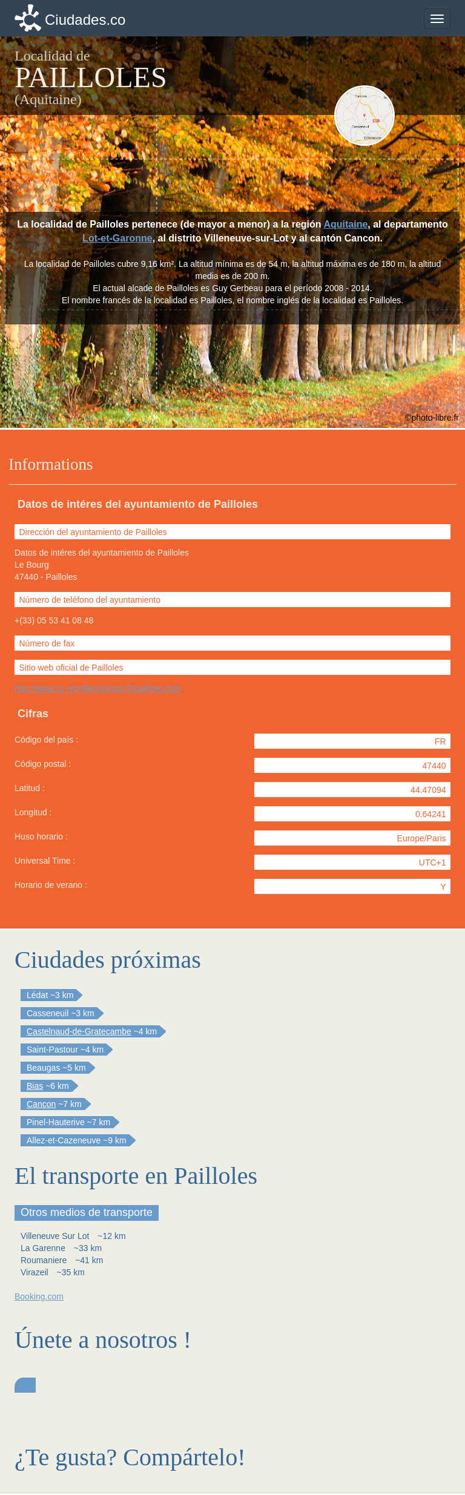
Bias (35, 1086)
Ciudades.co (85, 20)
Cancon (41, 1104)
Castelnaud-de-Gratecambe (79, 1031)
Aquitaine (345, 224)
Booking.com (39, 1296)
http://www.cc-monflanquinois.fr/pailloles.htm (98, 688)
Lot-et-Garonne (117, 238)
